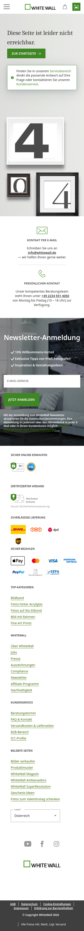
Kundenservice (27, 84)
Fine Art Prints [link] (21, 623)
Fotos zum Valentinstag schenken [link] (35, 799)
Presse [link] (15, 658)
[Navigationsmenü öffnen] (7, 7)
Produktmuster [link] (22, 767)
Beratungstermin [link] (23, 713)
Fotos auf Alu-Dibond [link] (26, 610)
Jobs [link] (14, 652)
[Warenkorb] (65, 7)
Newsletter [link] (19, 677)
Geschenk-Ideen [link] (23, 793)
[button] (76, 7)
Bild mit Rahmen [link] (23, 617)
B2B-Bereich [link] (20, 732)
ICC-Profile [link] (18, 738)
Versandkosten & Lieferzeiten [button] (32, 726)
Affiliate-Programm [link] (25, 684)
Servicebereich (60, 71)
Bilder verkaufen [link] (23, 761)
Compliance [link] (19, 671)
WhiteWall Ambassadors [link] (28, 780)
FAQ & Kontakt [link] (21, 719)
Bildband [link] (17, 598)
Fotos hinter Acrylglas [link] (27, 604)
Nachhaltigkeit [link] (21, 690)
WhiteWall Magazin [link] (25, 774)
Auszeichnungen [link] (23, 665)
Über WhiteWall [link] (22, 646)
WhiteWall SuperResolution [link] (31, 786)
